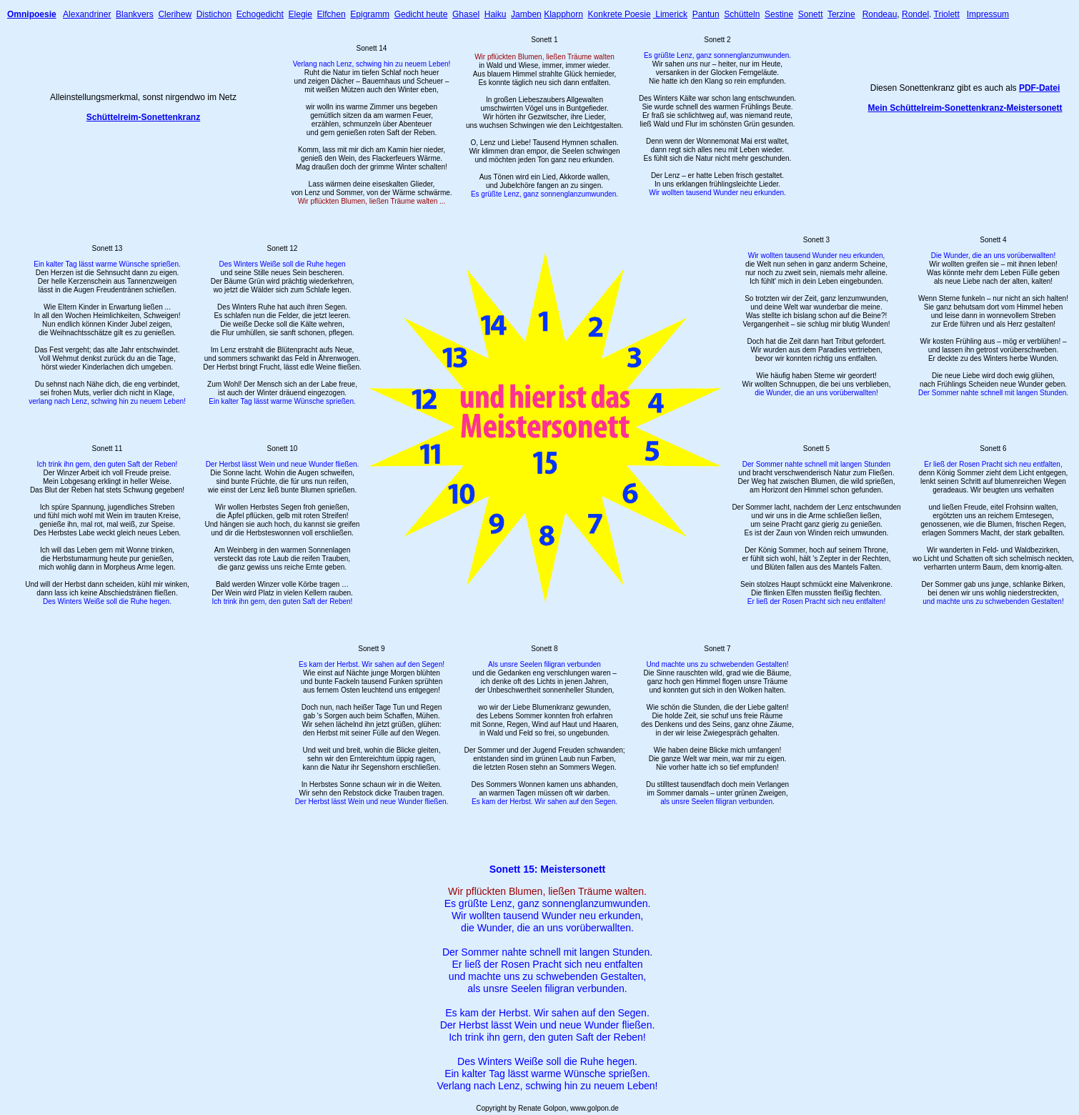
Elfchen (331, 14)
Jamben (526, 14)
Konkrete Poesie (619, 14)
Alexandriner (87, 14)
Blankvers (135, 14)
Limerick (670, 14)
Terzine (841, 14)
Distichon (214, 14)
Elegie (300, 14)
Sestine (779, 14)
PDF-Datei (1039, 88)
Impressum (988, 14)
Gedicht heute (421, 14)
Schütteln (742, 14)
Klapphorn (563, 14)
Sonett (810, 14)
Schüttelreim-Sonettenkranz (143, 117)
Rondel (915, 14)
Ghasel (465, 14)
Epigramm (369, 14)
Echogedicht (260, 14)
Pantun (706, 14)
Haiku (495, 14)
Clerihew (175, 14)
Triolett (947, 14)
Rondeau (879, 14)
